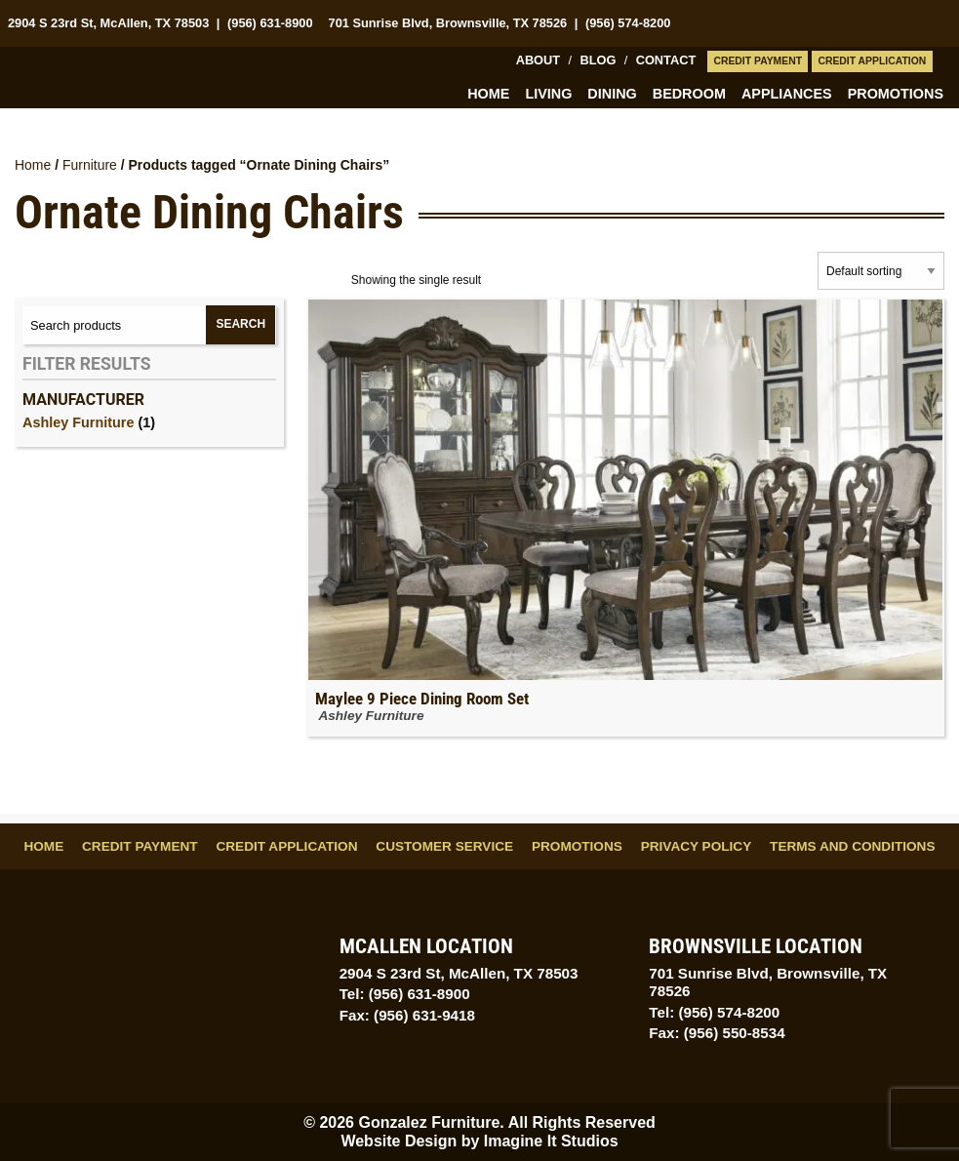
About (538, 60)
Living (548, 93)
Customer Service (444, 846)
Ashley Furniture (78, 422)
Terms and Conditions (852, 846)
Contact (666, 60)
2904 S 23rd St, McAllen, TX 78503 (108, 23)
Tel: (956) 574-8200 (714, 1012)
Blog (597, 60)
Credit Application (872, 61)
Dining (611, 93)
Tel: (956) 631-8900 (405, 993)
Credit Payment (757, 61)
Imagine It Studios (551, 1141)
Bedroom (689, 93)
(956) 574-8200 (628, 23)
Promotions (895, 93)
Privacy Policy (696, 846)
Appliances (786, 93)
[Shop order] (881, 271)
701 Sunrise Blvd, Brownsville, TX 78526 (448, 23)
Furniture (89, 165)
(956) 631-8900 (270, 23)
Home (488, 93)
